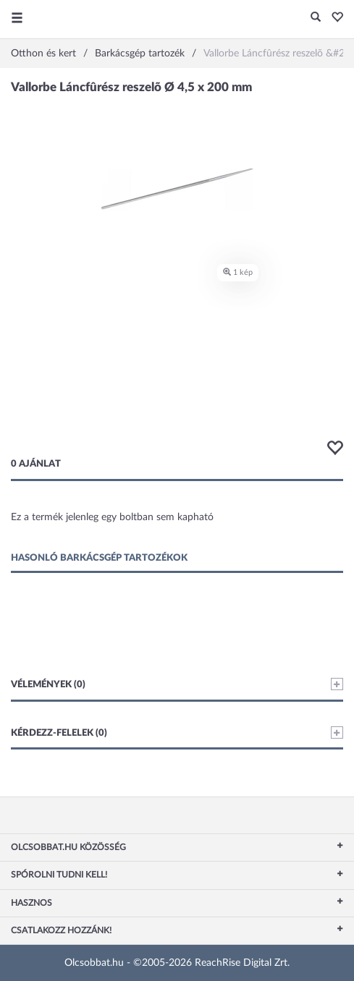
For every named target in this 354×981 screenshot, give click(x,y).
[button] (333, 18)
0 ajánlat (36, 464)
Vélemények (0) (177, 684)
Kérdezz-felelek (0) (177, 732)
